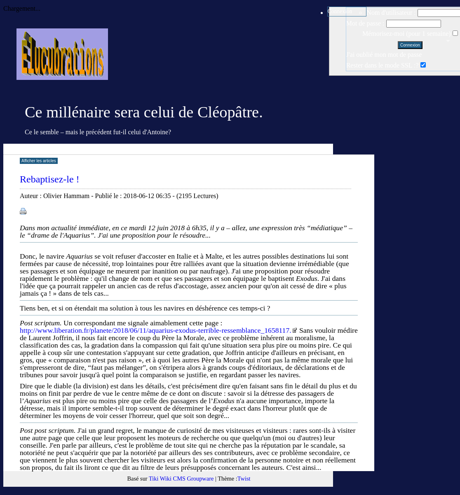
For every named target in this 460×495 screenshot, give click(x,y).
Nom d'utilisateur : (390, 12)
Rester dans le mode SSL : (381, 65)
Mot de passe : (365, 23)
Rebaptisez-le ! (50, 179)
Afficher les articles (38, 161)
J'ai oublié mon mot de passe (384, 54)
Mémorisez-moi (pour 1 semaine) (407, 33)
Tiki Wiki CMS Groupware (181, 478)
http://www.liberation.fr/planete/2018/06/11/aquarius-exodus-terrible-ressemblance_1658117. (159, 330)
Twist (244, 478)
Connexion (340, 11)
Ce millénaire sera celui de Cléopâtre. (144, 112)
